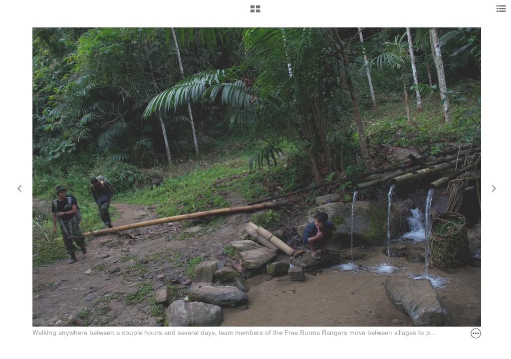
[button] (255, 12)
